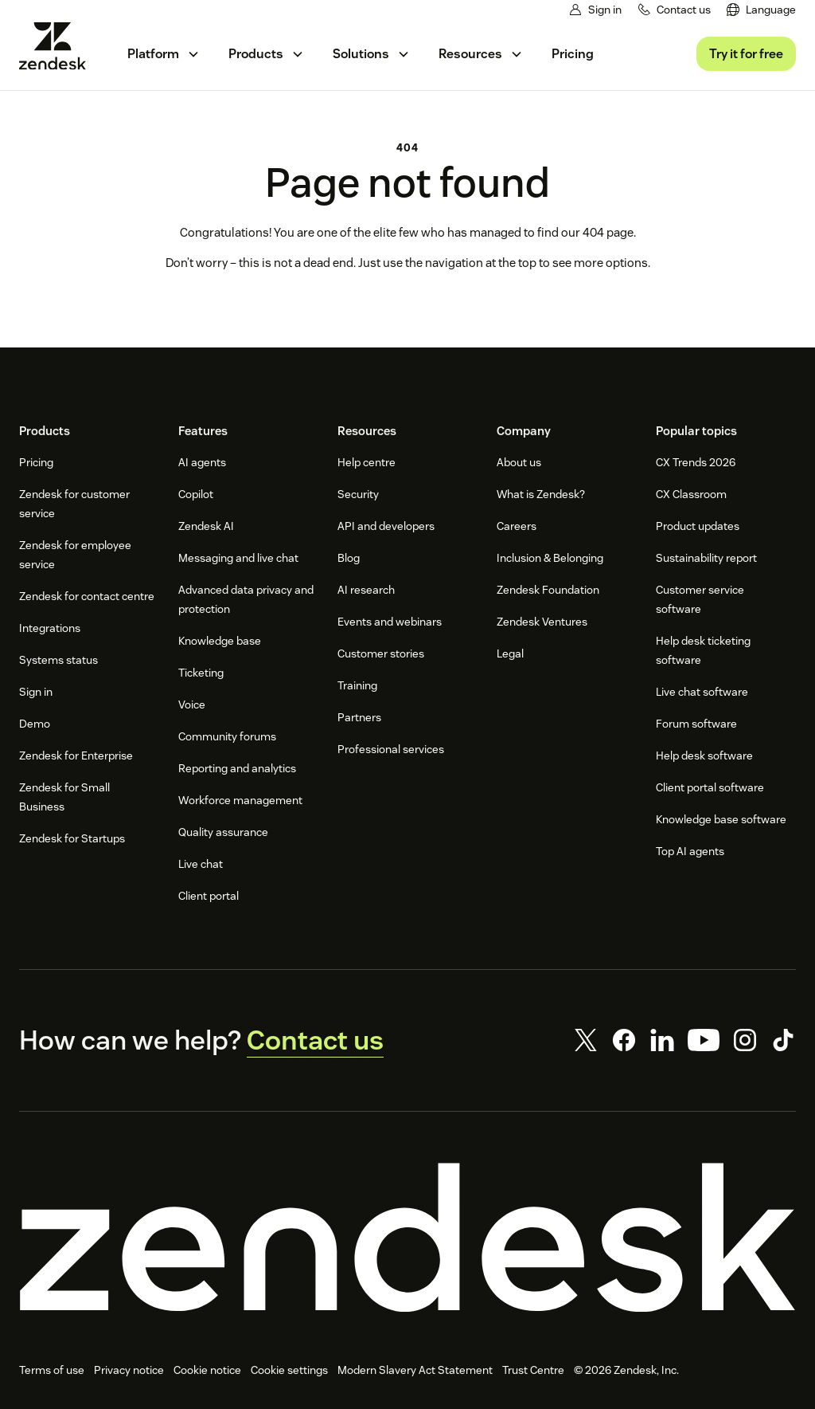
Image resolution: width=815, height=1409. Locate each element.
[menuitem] (761, 10)
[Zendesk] (407, 1238)
